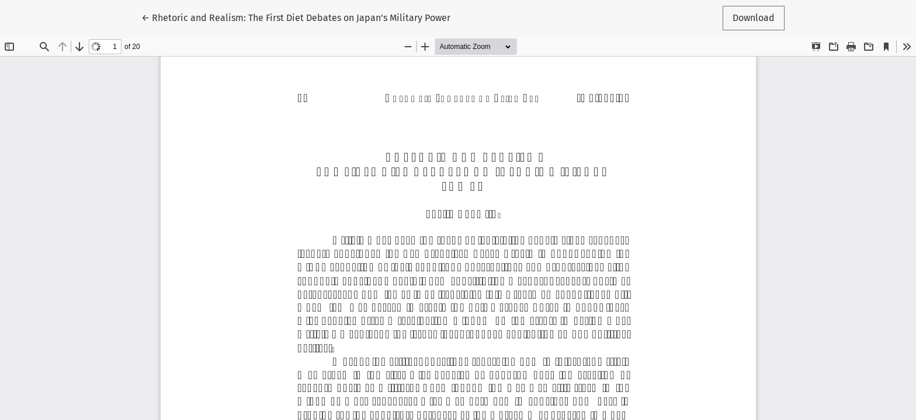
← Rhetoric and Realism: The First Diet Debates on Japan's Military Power (295, 16)
